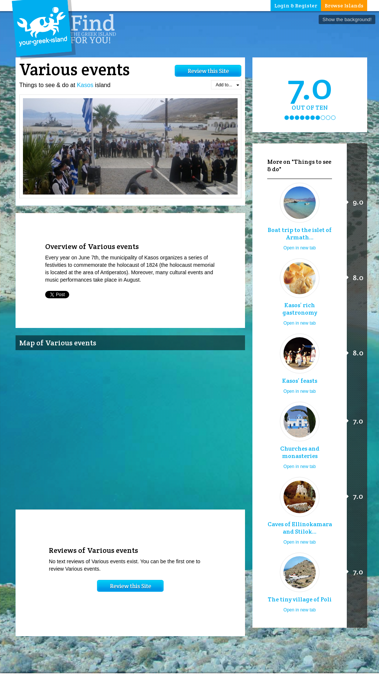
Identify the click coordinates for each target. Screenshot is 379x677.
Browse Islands (344, 5)
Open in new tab (300, 247)
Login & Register (295, 5)
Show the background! (347, 19)
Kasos (85, 85)
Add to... (227, 84)
